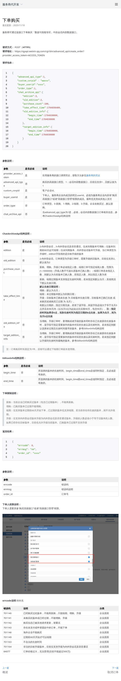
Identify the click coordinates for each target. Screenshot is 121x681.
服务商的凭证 (93, 172)
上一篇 (5, 663)
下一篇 (115, 663)
